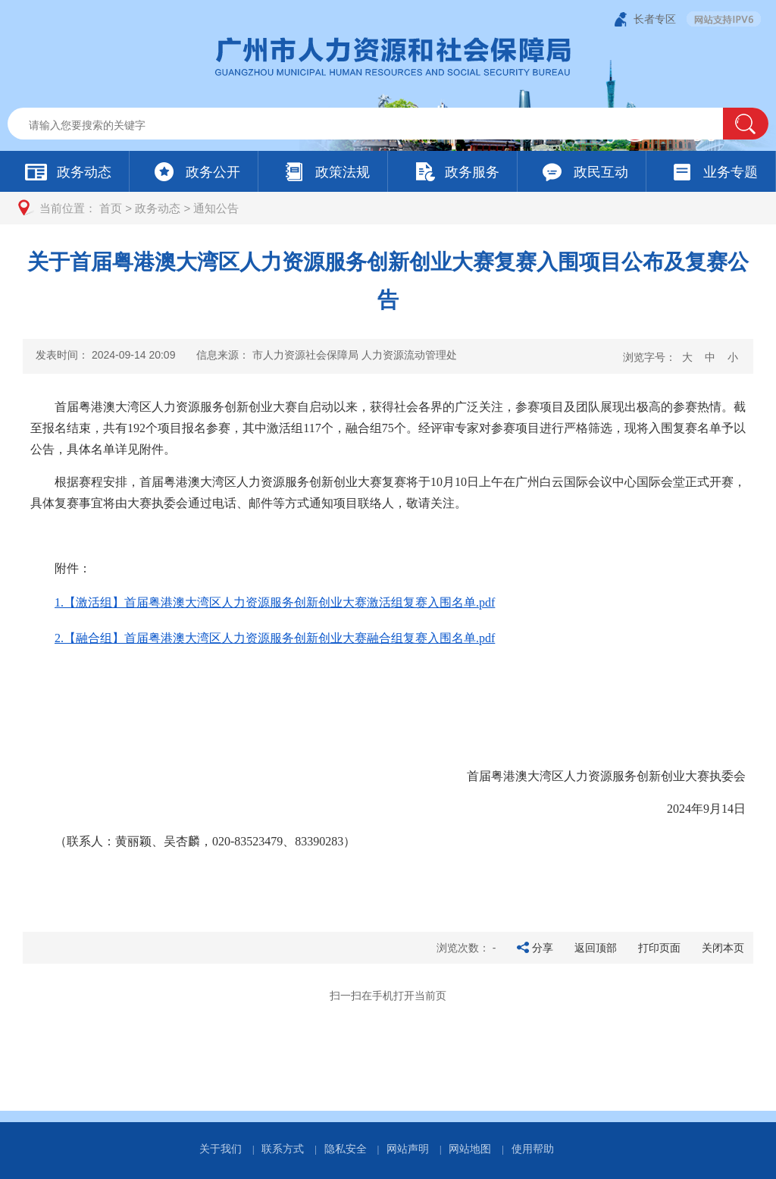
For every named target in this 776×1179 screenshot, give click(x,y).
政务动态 (157, 208)
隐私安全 (345, 1149)
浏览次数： (466, 948)
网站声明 (407, 1149)
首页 (110, 208)
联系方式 (282, 1149)
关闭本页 (723, 948)
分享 (542, 948)
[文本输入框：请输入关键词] (378, 125)
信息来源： (326, 355)
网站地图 (470, 1149)
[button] (745, 124)
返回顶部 (595, 948)
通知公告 (216, 208)
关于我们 (220, 1149)
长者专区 (655, 19)
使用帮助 (533, 1149)
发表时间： (105, 355)
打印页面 (659, 948)
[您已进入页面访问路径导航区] (388, 208)
